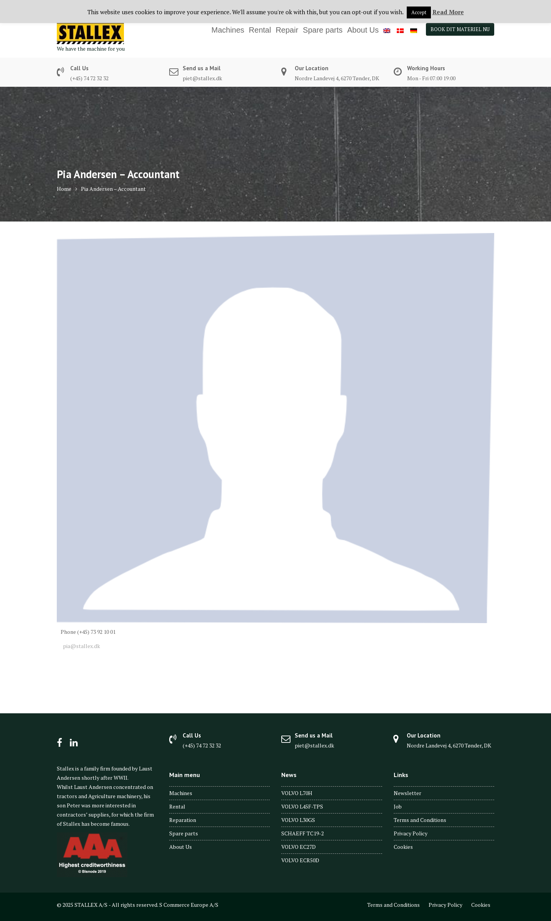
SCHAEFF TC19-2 (302, 833)
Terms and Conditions (420, 819)
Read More (448, 12)
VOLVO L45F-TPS (302, 806)
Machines (227, 30)
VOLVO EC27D (298, 846)
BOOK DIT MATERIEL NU (460, 29)
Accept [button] (418, 12)
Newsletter (407, 793)
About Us (363, 30)
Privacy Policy (410, 833)
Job (398, 806)
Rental (260, 30)
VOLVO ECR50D (300, 860)
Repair (287, 30)
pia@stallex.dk (80, 646)
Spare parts (322, 30)
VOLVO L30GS (298, 819)
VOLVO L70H (296, 793)
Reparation (182, 819)
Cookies (403, 846)
